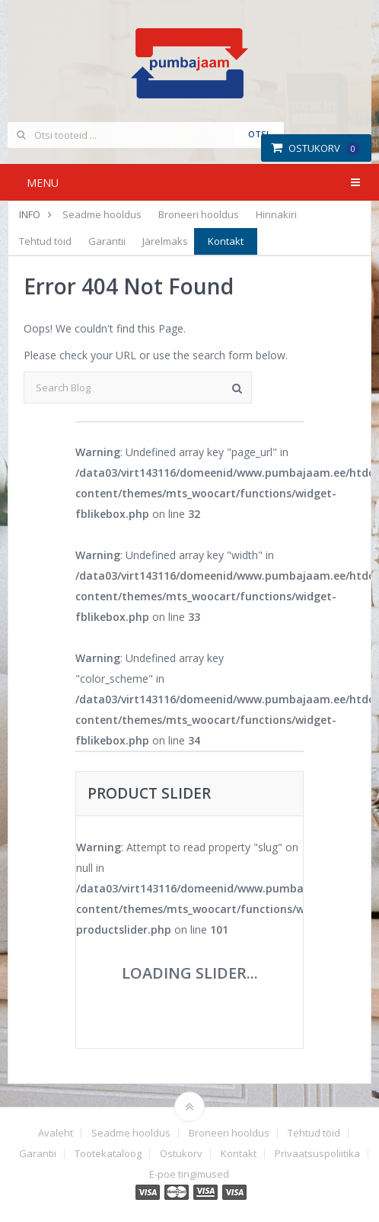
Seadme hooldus (102, 214)
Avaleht (55, 1133)
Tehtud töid (45, 241)
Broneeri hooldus (198, 214)
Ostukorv (315, 148)
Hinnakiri (276, 214)
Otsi (258, 134)
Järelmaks (165, 241)
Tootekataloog (108, 1154)
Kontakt (226, 241)
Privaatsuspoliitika (317, 1154)
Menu (43, 182)
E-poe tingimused (189, 1174)
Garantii (107, 241)
